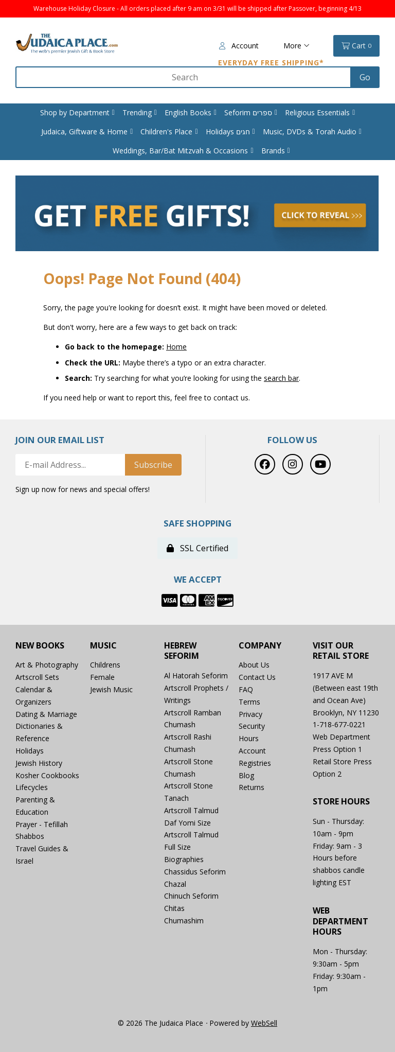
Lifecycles (31, 787)
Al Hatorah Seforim (196, 675)
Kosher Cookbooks (47, 775)
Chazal (175, 884)
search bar (281, 378)
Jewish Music (111, 689)
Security (252, 726)
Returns (251, 787)
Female (102, 677)
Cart (356, 46)
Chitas (174, 908)
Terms (249, 702)
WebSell (264, 1023)
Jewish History (38, 763)
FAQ (246, 689)
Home (176, 347)
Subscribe (153, 464)
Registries (255, 763)
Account (239, 45)
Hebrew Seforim (181, 651)
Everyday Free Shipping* (271, 62)
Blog (246, 775)
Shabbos (29, 836)
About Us (254, 665)
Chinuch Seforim (191, 896)
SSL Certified (197, 548)
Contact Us (257, 677)
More (296, 45)
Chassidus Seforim (195, 871)
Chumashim (184, 920)
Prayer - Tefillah (41, 824)
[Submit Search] (365, 77)
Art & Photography (46, 665)
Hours (249, 738)
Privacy (250, 714)
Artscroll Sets (37, 677)
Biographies (184, 859)
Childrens (105, 665)
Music (103, 645)
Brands (273, 150)
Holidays (29, 751)
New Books (39, 645)
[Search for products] (184, 77)
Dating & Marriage (46, 714)
